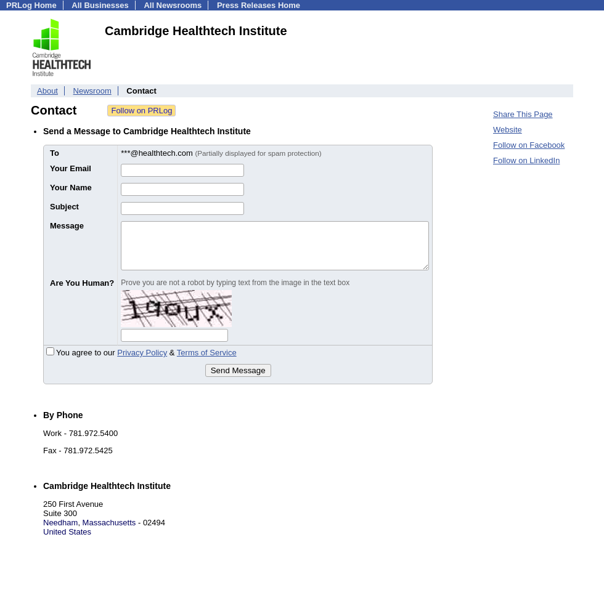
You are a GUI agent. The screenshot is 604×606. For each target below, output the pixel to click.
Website (507, 129)
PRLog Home (31, 5)
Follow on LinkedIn (526, 160)
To (54, 153)
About (47, 90)
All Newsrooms (173, 5)
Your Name (71, 187)
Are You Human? (82, 283)
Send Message (238, 370)
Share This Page (523, 114)
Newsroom (92, 90)
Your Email (70, 168)
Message (67, 225)
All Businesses (100, 5)
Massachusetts (109, 522)
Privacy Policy (142, 352)
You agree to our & (141, 352)
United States (67, 531)
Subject (64, 206)
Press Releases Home (258, 5)
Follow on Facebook (529, 145)
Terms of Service (207, 352)
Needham (60, 522)
